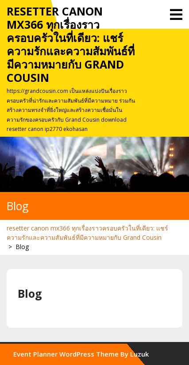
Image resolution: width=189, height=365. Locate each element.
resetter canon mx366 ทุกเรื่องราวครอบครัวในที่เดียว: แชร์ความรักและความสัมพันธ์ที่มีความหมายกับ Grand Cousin (71, 44)
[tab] (176, 15)
